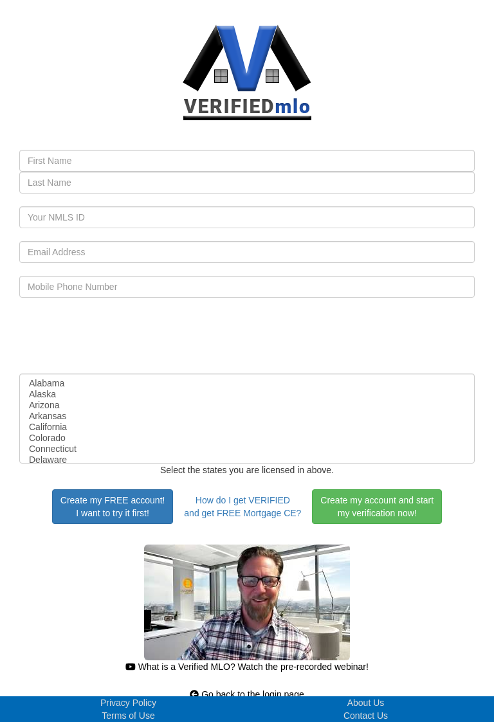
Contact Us (365, 715)
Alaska (247, 394)
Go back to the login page (247, 694)
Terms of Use (128, 715)
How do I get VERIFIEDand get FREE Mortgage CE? (242, 506)
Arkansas (247, 416)
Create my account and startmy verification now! (377, 506)
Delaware (247, 460)
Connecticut (247, 449)
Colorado (247, 438)
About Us (366, 703)
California (247, 427)
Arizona (247, 405)
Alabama (247, 383)
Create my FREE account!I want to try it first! (112, 506)
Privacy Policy (128, 703)
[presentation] (117, 336)
